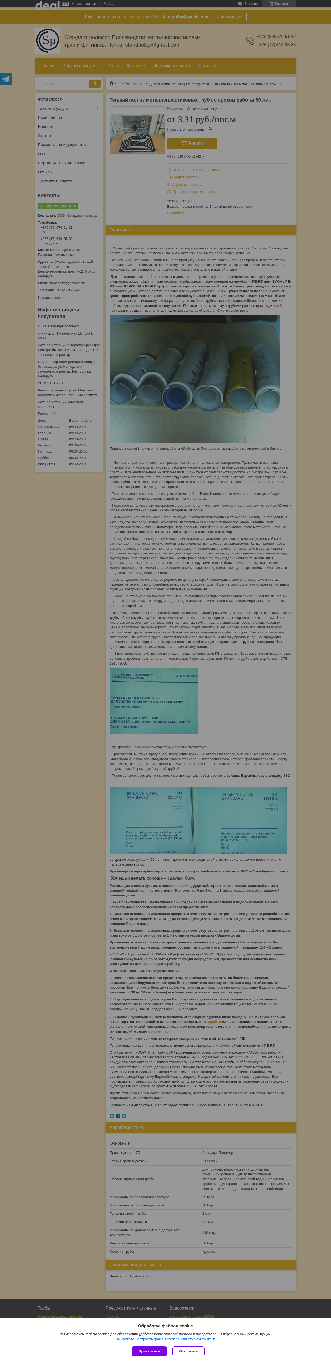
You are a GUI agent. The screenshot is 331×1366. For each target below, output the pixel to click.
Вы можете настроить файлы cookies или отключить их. (163, 1339)
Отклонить (188, 1351)
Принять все (149, 1351)
